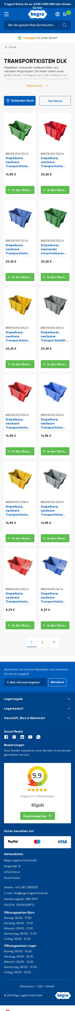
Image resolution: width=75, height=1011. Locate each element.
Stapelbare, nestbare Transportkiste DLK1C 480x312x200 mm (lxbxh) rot (19, 423)
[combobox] (37, 25)
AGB (39, 986)
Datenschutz (27, 986)
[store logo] (37, 14)
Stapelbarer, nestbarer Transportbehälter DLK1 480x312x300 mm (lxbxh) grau (55, 336)
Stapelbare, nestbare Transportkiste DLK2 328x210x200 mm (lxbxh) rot (19, 597)
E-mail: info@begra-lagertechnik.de (26, 893)
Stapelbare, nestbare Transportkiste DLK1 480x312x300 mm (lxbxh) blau (19, 249)
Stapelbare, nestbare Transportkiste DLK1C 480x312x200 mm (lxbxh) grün (19, 162)
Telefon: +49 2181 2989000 (21, 887)
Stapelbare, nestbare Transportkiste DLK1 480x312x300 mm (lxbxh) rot (54, 162)
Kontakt (50, 986)
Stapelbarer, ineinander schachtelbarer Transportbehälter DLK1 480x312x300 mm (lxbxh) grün (55, 249)
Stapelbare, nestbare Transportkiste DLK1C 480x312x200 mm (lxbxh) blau (54, 423)
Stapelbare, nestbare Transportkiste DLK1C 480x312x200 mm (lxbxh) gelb (19, 510)
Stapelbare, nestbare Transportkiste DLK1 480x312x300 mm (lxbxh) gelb (19, 336)
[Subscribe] (57, 682)
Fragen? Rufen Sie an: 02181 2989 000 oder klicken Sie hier (37, 5)
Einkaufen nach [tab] (22, 100)
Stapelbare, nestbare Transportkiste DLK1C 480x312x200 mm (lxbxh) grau (54, 510)
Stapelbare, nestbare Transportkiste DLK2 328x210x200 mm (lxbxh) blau (55, 597)
